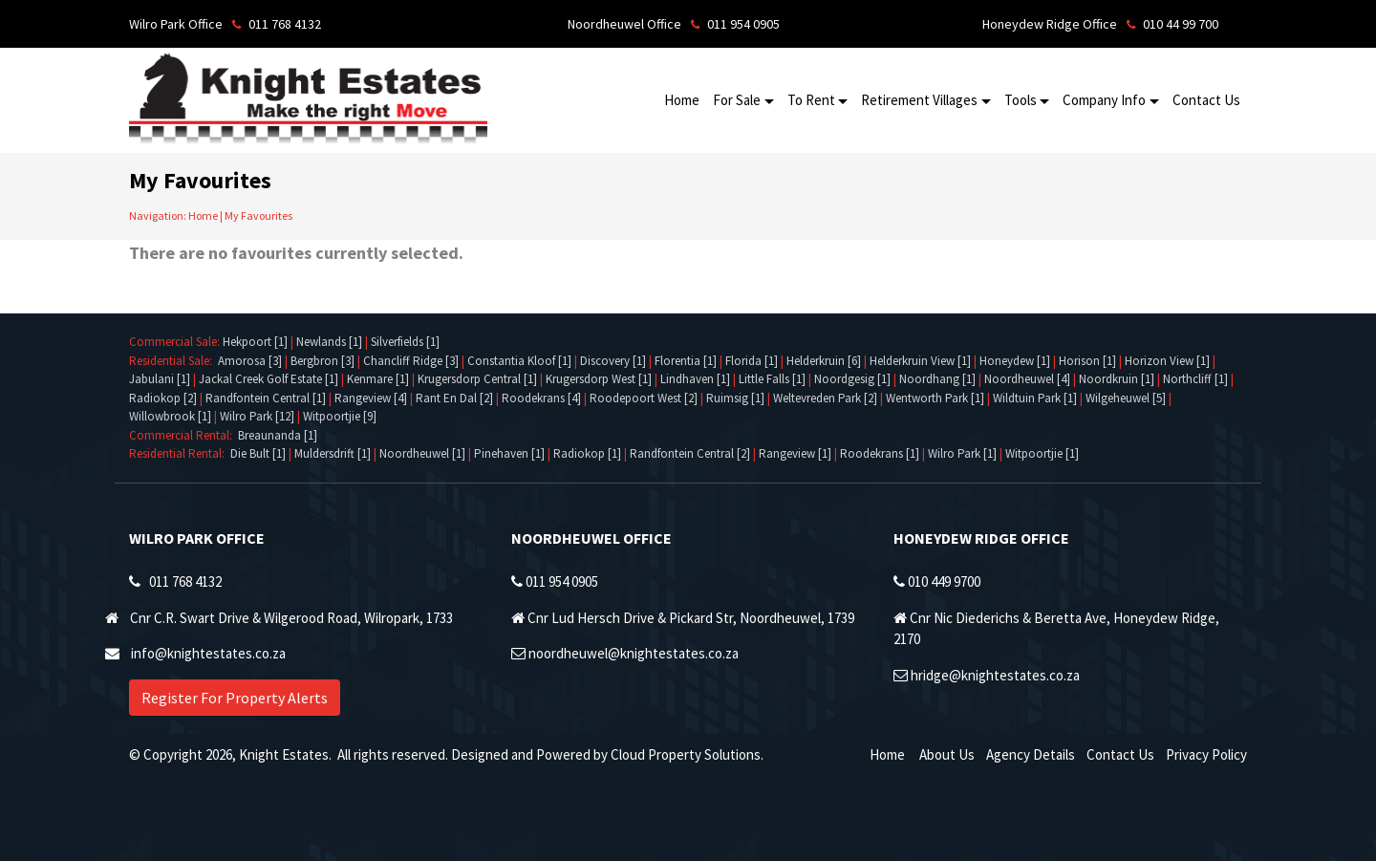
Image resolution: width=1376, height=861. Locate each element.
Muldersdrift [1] (332, 453)
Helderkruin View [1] (920, 361)
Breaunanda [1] (277, 435)
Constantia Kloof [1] (519, 361)
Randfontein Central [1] (265, 398)
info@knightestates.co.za (208, 653)
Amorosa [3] (250, 361)
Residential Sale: (173, 361)
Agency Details (1030, 754)
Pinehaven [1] (509, 453)
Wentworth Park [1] (935, 398)
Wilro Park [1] (962, 453)
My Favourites (258, 215)
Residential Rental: (179, 453)
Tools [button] (1020, 100)
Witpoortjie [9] (339, 416)
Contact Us (1206, 100)
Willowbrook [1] (170, 416)
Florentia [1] (686, 361)
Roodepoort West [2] (644, 398)
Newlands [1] (329, 342)
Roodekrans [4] (541, 398)
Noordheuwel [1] (422, 453)
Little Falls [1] (772, 379)
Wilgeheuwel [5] (1126, 398)
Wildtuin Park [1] (1035, 398)
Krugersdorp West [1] (599, 379)
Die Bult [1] (258, 453)
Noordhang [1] (937, 379)
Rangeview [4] (370, 398)
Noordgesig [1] (852, 379)
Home (681, 100)
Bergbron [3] (322, 361)
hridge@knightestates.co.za (995, 675)
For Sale (737, 100)
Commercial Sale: (176, 342)
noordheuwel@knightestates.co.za (633, 653)
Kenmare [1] (378, 379)
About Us (947, 754)
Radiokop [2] (163, 398)
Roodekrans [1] (879, 453)
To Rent (811, 100)
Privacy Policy (1206, 754)
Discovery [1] (613, 361)
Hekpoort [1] (255, 342)
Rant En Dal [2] (454, 398)
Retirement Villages (919, 100)
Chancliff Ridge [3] (411, 361)
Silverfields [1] (405, 342)
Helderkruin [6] (823, 361)
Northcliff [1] (1195, 379)
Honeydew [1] (1014, 361)
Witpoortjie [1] (1042, 453)
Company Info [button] (1104, 100)
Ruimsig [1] (735, 398)
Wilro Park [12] (257, 416)
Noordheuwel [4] (1027, 379)
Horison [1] (1087, 361)
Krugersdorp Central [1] (477, 379)
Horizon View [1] (1167, 361)
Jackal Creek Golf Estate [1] (268, 379)
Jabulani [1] (159, 379)
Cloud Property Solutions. (687, 754)
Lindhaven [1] (695, 379)
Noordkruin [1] (1116, 379)
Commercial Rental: (183, 435)
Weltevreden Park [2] (825, 398)
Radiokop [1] (587, 453)
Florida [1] (751, 361)
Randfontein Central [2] (690, 453)
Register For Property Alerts (234, 697)
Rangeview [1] (795, 453)
